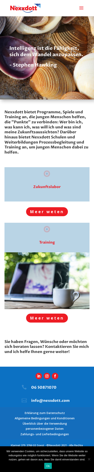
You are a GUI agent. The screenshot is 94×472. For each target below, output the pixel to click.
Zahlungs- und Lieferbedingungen (44, 434)
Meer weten (47, 211)
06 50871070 (43, 387)
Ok (48, 466)
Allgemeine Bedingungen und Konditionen (45, 418)
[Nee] (89, 459)
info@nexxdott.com (50, 400)
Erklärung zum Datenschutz (45, 413)
